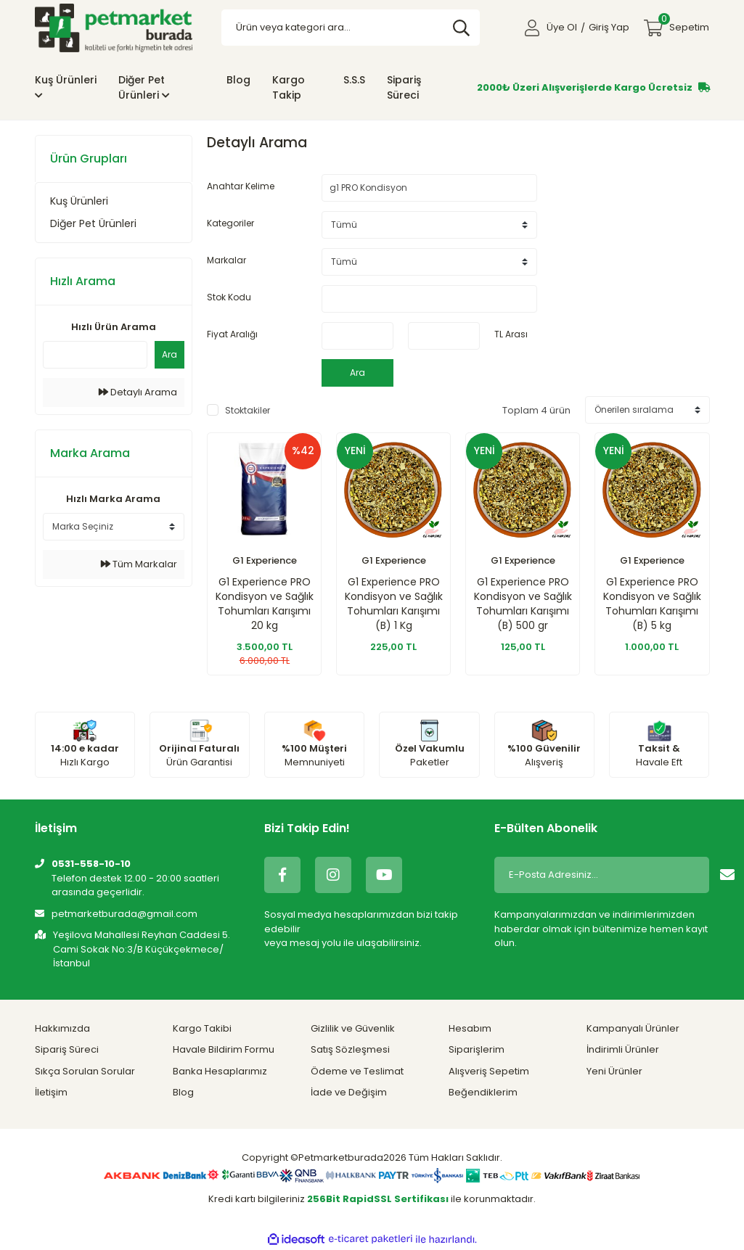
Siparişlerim (476, 1049)
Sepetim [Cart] (683, 23)
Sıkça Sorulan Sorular (85, 1071)
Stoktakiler (247, 410)
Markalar (226, 260)
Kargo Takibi (202, 1028)
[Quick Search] (95, 355)
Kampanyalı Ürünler (632, 1028)
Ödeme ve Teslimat (357, 1071)
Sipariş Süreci (404, 87)
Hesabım (470, 1028)
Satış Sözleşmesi (350, 1049)
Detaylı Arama (138, 392)
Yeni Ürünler (614, 1071)
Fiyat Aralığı (232, 334)
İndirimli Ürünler (622, 1049)
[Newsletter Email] (600, 875)
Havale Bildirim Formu (223, 1049)
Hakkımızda (62, 1028)
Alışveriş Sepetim (489, 1071)
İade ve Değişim (349, 1092)
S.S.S (354, 80)
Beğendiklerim (483, 1092)
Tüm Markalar (139, 564)
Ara (169, 354)
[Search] (350, 27)
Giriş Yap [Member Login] (609, 27)
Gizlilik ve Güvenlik (353, 1028)
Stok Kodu (229, 297)
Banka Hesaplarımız (220, 1071)
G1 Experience (264, 560)
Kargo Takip (288, 87)
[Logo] (114, 27)
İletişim (51, 1092)
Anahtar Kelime (240, 186)
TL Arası (511, 334)
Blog (238, 80)
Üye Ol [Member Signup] (562, 27)
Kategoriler (230, 223)
